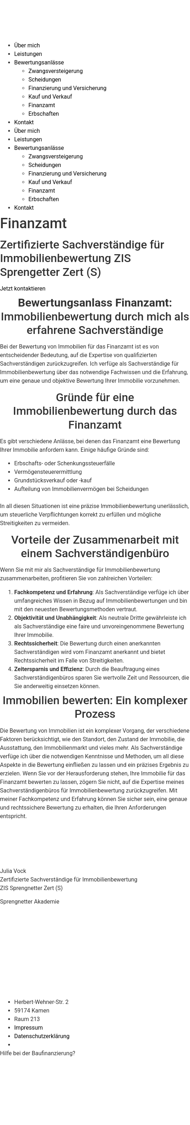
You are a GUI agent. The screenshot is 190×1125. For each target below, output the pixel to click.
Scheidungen (44, 79)
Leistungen (28, 54)
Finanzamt (41, 105)
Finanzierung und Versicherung (67, 88)
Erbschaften (43, 113)
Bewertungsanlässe (39, 62)
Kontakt (24, 122)
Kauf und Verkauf (50, 96)
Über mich (27, 45)
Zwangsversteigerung (55, 71)
